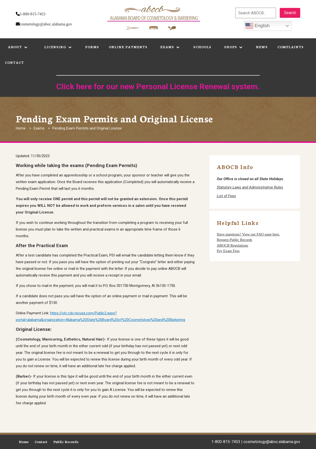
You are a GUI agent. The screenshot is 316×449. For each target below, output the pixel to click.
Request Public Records (234, 240)
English (257, 26)
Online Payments (128, 46)
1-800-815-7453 (32, 14)
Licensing (55, 46)
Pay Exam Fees (228, 251)
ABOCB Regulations (232, 245)
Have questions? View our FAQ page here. (248, 234)
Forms (92, 46)
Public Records (66, 441)
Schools (202, 46)
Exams (167, 46)
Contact (14, 62)
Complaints (290, 46)
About (15, 46)
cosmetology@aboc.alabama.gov (46, 24)
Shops (230, 46)
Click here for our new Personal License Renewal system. (158, 86)
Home (21, 128)
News (262, 46)
